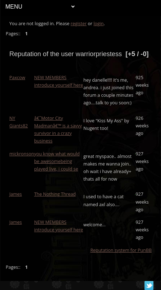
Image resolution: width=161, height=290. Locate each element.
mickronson (21, 154)
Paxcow (17, 77)
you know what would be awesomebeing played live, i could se (57, 161)
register (79, 24)
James (15, 194)
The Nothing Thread (55, 194)
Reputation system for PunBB (121, 250)
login (98, 24)
